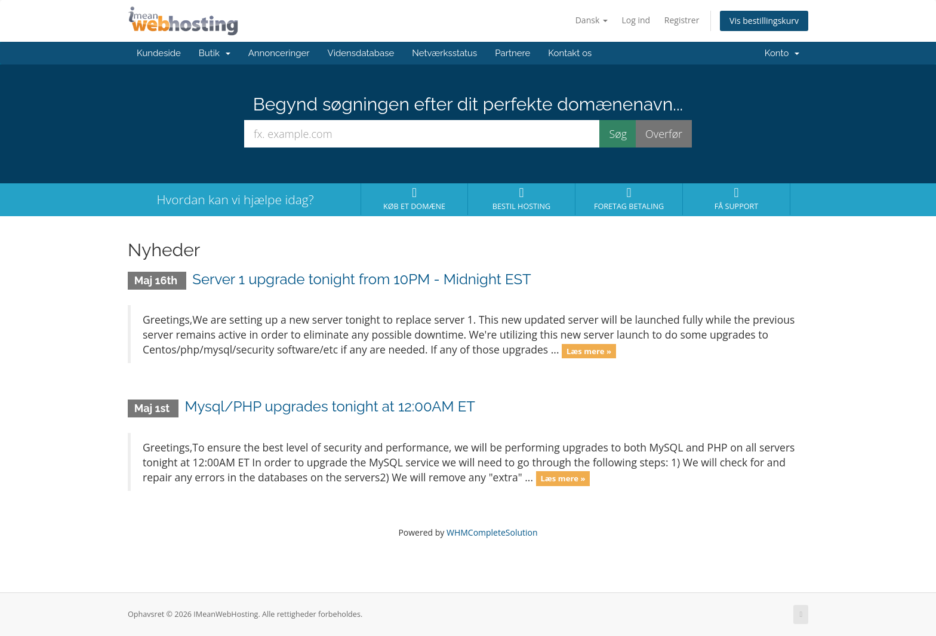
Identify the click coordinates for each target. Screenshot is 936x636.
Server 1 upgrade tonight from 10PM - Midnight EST (361, 279)
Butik (214, 53)
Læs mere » (588, 350)
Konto (782, 53)
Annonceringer (279, 53)
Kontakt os (570, 53)
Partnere (512, 53)
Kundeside (159, 53)
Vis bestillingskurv (764, 20)
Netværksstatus (444, 53)
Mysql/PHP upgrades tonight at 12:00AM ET (329, 406)
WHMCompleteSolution (492, 532)
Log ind (636, 20)
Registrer (682, 20)
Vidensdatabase (361, 53)
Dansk (591, 20)
